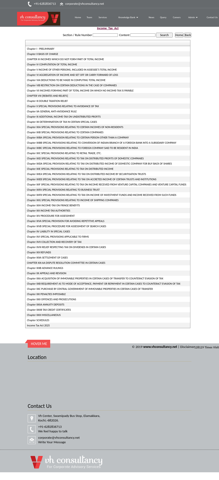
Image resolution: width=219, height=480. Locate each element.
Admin (193, 17)
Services (103, 17)
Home (78, 17)
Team (89, 17)
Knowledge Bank (128, 17)
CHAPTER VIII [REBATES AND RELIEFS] (47, 95)
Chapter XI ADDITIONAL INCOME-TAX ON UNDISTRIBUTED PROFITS (64, 116)
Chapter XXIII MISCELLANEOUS (44, 315)
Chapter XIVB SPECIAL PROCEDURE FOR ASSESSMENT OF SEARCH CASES (66, 226)
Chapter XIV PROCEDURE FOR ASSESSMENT (51, 215)
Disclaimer (187, 347)
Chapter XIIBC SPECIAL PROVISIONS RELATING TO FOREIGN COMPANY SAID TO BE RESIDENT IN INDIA (82, 148)
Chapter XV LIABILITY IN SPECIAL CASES (48, 231)
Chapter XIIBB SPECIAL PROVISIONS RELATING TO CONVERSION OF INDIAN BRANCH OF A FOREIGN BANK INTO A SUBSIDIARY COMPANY (101, 142)
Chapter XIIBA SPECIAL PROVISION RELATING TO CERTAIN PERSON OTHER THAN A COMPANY (78, 137)
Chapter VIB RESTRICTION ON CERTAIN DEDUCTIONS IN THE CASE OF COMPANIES (72, 85)
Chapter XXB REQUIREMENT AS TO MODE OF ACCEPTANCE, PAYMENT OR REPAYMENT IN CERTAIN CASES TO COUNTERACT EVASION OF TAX (103, 283)
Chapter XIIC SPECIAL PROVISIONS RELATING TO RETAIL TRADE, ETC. (64, 153)
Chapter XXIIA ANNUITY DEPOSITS (45, 304)
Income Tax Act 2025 (38, 325)
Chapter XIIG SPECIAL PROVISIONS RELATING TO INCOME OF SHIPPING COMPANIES (73, 200)
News (151, 17)
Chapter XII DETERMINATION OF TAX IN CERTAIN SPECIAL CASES (62, 121)
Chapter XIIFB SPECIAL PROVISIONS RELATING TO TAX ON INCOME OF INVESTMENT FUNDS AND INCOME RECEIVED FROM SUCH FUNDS (101, 195)
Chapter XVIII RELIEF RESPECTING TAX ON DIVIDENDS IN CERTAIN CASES (66, 247)
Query (163, 17)
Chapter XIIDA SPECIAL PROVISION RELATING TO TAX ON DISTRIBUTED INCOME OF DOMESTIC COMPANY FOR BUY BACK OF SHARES (99, 163)
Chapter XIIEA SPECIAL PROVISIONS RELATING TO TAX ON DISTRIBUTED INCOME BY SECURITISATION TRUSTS (86, 174)
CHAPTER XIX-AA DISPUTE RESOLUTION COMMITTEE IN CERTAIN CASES (66, 262)
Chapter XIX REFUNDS (39, 252)
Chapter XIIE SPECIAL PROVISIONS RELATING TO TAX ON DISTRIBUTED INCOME (70, 168)
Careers (177, 17)
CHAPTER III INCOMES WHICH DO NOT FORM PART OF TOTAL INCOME (65, 59)
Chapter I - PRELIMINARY (40, 48)
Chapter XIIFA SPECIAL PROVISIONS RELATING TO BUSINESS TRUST (63, 189)
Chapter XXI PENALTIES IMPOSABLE (46, 294)
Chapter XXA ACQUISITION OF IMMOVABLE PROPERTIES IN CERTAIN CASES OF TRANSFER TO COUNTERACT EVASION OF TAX (95, 278)
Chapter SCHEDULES (38, 320)
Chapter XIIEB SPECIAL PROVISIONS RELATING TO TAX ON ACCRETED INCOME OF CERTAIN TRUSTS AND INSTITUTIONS (92, 179)
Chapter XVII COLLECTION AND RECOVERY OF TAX (54, 242)
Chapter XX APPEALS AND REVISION (46, 273)
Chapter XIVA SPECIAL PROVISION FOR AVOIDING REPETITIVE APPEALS (66, 221)
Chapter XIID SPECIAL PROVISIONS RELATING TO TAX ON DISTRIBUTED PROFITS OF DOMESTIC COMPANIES (85, 158)
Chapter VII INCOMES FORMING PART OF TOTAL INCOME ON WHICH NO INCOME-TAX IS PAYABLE (80, 90)
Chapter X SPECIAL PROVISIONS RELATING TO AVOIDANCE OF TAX (63, 106)
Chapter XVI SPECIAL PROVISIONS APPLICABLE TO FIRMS (58, 236)
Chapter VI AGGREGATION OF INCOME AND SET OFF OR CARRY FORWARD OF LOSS (72, 74)
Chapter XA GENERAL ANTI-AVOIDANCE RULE (52, 111)
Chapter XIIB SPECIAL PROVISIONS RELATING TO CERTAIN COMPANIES (65, 132)
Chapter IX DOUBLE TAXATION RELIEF (47, 101)
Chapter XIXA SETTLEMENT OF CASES (47, 257)
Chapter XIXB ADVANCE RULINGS (45, 268)
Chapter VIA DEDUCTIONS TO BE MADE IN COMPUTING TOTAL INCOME (66, 80)
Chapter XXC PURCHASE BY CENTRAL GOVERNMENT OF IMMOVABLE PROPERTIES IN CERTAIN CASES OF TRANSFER (90, 288)
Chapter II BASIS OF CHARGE (42, 54)
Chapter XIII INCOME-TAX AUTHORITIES (48, 210)
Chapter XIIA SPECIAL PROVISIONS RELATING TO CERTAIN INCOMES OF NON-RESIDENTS (75, 127)
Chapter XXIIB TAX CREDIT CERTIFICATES (49, 309)
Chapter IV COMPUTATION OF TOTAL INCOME (52, 64)
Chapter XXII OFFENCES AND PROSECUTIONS (51, 299)
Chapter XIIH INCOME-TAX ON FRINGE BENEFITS (53, 205)
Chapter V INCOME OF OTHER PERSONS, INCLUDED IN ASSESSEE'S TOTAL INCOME (72, 69)
